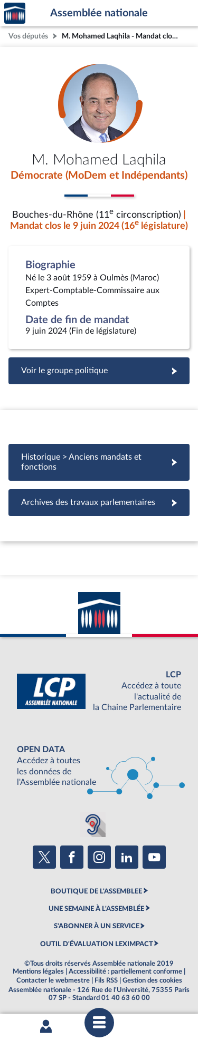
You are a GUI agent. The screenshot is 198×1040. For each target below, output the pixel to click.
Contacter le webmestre (53, 980)
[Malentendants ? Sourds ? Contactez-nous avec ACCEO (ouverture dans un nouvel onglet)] (93, 824)
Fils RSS (106, 980)
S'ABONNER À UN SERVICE (96, 926)
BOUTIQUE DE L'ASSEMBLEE (96, 891)
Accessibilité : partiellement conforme (125, 971)
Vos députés (28, 36)
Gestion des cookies (152, 980)
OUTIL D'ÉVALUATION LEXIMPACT (96, 944)
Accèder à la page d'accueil (14, 13)
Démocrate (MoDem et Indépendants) (99, 175)
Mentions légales (38, 971)
